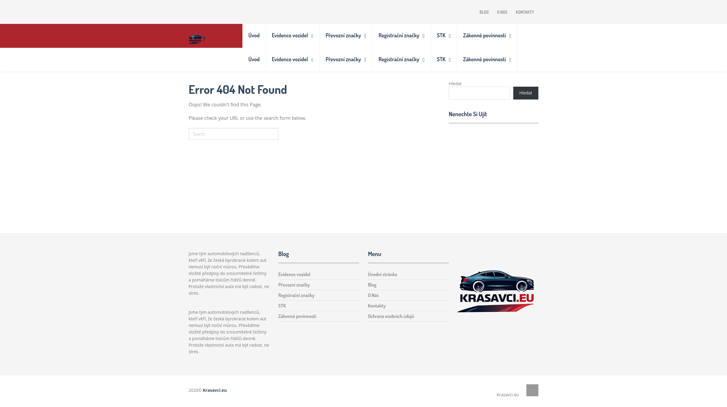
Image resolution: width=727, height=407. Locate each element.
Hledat (455, 83)
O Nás (502, 12)
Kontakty (525, 12)
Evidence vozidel (290, 35)
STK (441, 35)
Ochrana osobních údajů (391, 316)
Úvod (254, 35)
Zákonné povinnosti (484, 35)
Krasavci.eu (215, 390)
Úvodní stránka (382, 274)
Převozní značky (343, 35)
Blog (483, 12)
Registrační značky (399, 35)
